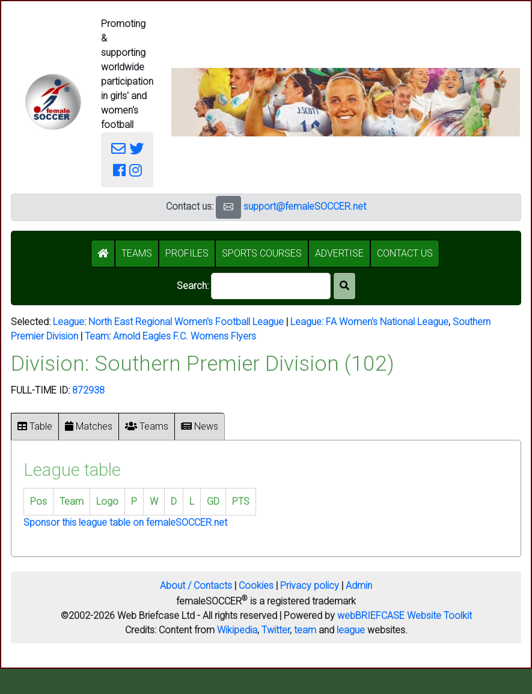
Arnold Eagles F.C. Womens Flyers (184, 336)
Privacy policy (309, 585)
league (351, 630)
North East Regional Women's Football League (186, 321)
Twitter (275, 630)
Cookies (256, 585)
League (68, 321)
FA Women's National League (387, 321)
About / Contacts (196, 585)
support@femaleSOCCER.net (304, 206)
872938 (88, 390)
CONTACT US (405, 253)
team (305, 630)
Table (34, 426)
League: (308, 321)
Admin (359, 585)
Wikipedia (237, 630)
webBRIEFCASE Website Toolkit (404, 615)
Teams (146, 426)
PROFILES (187, 253)
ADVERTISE (339, 253)
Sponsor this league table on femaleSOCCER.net (125, 522)
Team (97, 336)
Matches (88, 426)
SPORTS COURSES (262, 253)
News (199, 426)
